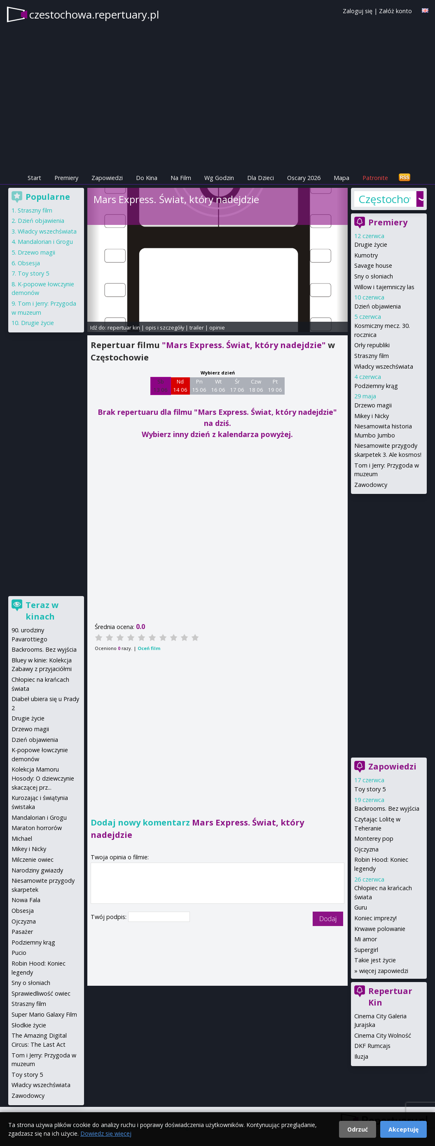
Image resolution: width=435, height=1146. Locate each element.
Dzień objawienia (377, 306)
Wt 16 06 (218, 385)
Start (34, 178)
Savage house (373, 265)
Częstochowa (384, 199)
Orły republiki (372, 345)
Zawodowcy (370, 485)
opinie (217, 327)
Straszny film (371, 356)
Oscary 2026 (303, 178)
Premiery (66, 178)
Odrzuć (357, 1129)
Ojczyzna (366, 849)
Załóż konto (395, 11)
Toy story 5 (370, 789)
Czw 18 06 (256, 385)
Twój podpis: (109, 917)
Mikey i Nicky (371, 416)
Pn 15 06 (199, 385)
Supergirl (366, 950)
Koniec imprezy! (375, 918)
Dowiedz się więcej (105, 1133)
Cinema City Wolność (382, 1035)
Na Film (181, 178)
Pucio (19, 953)
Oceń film (149, 648)
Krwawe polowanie (379, 929)
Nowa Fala (26, 900)
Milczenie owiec (33, 859)
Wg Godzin (219, 178)
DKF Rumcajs (372, 1046)
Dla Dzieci (260, 178)
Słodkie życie (29, 1025)
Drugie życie (370, 244)
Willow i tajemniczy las (384, 287)
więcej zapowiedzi (383, 971)
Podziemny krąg (376, 386)
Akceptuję (403, 1129)
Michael (22, 838)
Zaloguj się (357, 11)
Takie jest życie (375, 960)
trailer (196, 327)
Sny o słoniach (373, 276)
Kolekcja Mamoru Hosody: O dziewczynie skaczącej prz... (43, 778)
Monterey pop (373, 838)
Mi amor (365, 939)
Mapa (341, 178)
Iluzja (361, 1056)
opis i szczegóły (164, 327)
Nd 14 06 (180, 385)
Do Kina (146, 178)
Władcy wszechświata (383, 366)
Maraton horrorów (37, 828)
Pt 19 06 (275, 385)
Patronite (375, 178)
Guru (360, 907)
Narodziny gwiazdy (37, 870)
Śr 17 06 (237, 385)
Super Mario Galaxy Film (44, 1014)
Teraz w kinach (42, 610)
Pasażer (22, 932)
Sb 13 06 (160, 385)
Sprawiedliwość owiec (41, 993)
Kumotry (366, 255)
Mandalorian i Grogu (45, 242)
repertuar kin (124, 327)
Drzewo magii (373, 405)
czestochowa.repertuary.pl (94, 14)
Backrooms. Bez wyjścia (386, 808)
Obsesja (29, 263)
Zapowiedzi (107, 178)
